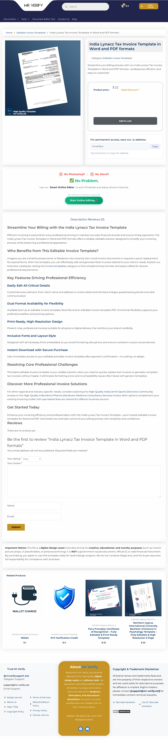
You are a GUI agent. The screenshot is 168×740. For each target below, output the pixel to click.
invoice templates (55, 266)
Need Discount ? (130, 89)
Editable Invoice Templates (33, 32)
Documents (11, 19)
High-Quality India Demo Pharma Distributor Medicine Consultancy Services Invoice (72, 396)
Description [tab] (78, 220)
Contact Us (63, 19)
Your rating (14, 459)
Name (10, 509)
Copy (155, 146)
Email (10, 520)
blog (74, 19)
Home (9, 32)
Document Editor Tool (43, 19)
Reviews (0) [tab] (96, 220)
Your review (14, 464)
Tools (25, 19)
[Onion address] (119, 146)
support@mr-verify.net (16, 689)
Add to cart (125, 121)
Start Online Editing (84, 200)
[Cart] (125, 6)
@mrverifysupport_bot (16, 680)
